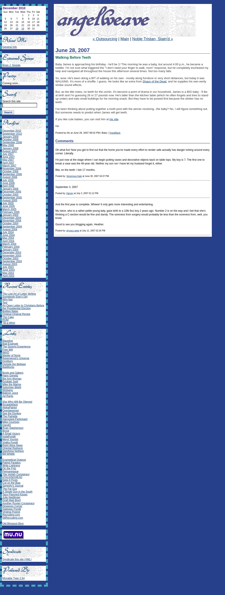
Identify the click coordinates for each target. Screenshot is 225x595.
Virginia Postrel (11, 511)
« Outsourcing (105, 39)
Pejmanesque (10, 471)
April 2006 (8, 185)
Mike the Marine (11, 384)
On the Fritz (9, 468)
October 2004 (10, 223)
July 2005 (8, 203)
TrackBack (115, 132)
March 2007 (9, 165)
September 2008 (12, 142)
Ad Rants (7, 396)
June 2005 (8, 206)
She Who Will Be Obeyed (17, 401)
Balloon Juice (10, 393)
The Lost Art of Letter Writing (19, 293)
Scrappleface (10, 404)
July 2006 (8, 180)
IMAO (5, 352)
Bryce (5, 430)
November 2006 (11, 168)
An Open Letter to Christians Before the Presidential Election (23, 307)
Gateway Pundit (11, 509)
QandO (6, 425)
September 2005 (12, 197)
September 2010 (12, 133)
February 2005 (11, 212)
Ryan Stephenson (12, 427)
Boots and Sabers (12, 372)
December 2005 (11, 191)
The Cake (8, 317)
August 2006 (9, 177)
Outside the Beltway (14, 364)
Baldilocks (8, 367)
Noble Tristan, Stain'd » (152, 39)
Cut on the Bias (11, 482)
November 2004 (11, 220)
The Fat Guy (9, 488)
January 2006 (10, 188)
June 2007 (8, 156)
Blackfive (7, 340)
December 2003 (11, 252)
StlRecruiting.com (12, 517)
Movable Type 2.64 (13, 578)
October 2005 (10, 194)
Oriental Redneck (12, 448)
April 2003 (8, 275)
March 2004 (9, 244)
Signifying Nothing (13, 451)
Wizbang (7, 390)
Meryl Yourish (10, 439)
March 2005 (9, 209)
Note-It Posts (10, 480)
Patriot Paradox (11, 462)
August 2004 (9, 229)
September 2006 (12, 174)
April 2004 (8, 241)
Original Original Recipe (16, 314)
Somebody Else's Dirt (14, 296)
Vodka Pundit (10, 442)
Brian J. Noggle (11, 65)
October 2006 (10, 171)
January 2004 (10, 249)
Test (4, 302)
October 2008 (10, 139)
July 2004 (8, 232)
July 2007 (8, 154)
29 (23, 28)
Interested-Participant (14, 419)
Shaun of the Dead (154, 81)
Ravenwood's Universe (15, 358)
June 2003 (8, 269)
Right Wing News (12, 445)
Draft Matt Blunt (11, 500)
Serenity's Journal (12, 485)
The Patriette (10, 416)
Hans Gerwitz (10, 375)
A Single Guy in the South (17, 491)
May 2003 (8, 273)
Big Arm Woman (11, 378)
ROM (5, 320)
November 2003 (11, 255)
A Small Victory (11, 433)
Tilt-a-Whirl (8, 322)
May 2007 (8, 159)
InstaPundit (9, 436)
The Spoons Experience (16, 346)
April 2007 (8, 162)
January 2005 (10, 215)
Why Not (7, 299)
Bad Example (10, 343)
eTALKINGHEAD (12, 477)
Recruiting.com (11, 514)
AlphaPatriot (9, 407)
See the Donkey (11, 413)
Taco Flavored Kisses (14, 494)
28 (17, 28)
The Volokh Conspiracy (15, 474)
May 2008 (8, 145)
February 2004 (11, 246)
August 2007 (9, 151)
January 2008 (10, 148)
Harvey (69, 193)
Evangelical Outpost (14, 459)
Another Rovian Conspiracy (18, 503)
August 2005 (9, 200)
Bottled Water (10, 311)
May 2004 (8, 238)
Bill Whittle (8, 453)
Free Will (7, 349)
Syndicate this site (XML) (17, 559)
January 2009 (10, 136)
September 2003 (12, 261)
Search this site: (11, 101)
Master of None (11, 355)
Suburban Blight (11, 387)
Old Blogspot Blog (13, 523)
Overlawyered (10, 410)
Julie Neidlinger (11, 497)
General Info (9, 47)
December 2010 (11, 130)
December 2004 (11, 217)
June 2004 (8, 235)
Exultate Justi (10, 381)
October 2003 (10, 258)
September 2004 (12, 226)
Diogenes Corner (12, 506)
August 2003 (9, 264)
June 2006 (8, 183)
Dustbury (7, 361)
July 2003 (8, 267)
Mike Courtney (10, 422)
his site (113, 119)
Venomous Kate (74, 176)
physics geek (72, 230)
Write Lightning (11, 465)
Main (124, 39)
